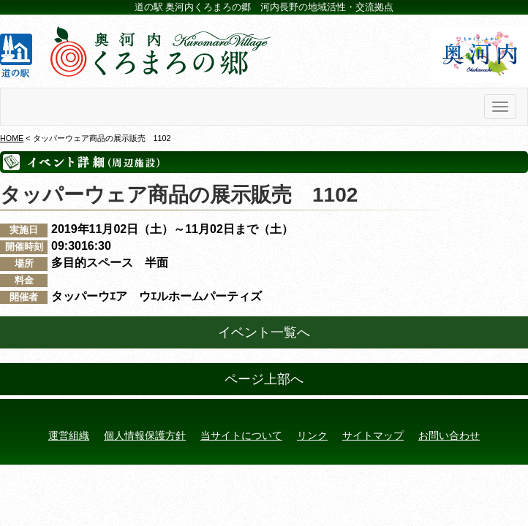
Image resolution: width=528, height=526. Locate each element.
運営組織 (68, 435)
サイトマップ (373, 435)
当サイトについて (241, 435)
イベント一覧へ (264, 332)
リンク (312, 435)
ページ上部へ (264, 379)
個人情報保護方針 (145, 435)
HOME (11, 138)
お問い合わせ (449, 435)
